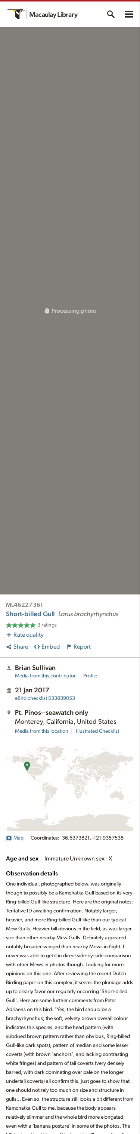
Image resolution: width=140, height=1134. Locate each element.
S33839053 (45, 698)
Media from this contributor (45, 676)
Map (15, 838)
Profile (90, 676)
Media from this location (41, 731)
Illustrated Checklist (97, 731)
